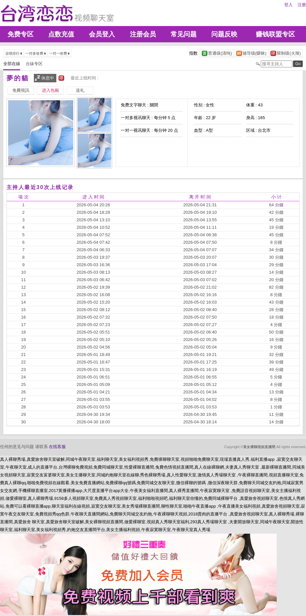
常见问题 (184, 34)
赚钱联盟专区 (275, 34)
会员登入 (102, 34)
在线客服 (57, 446)
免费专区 (20, 34)
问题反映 (224, 34)
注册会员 (143, 34)
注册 (302, 4)
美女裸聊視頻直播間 (259, 447)
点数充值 (61, 34)
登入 (288, 4)
